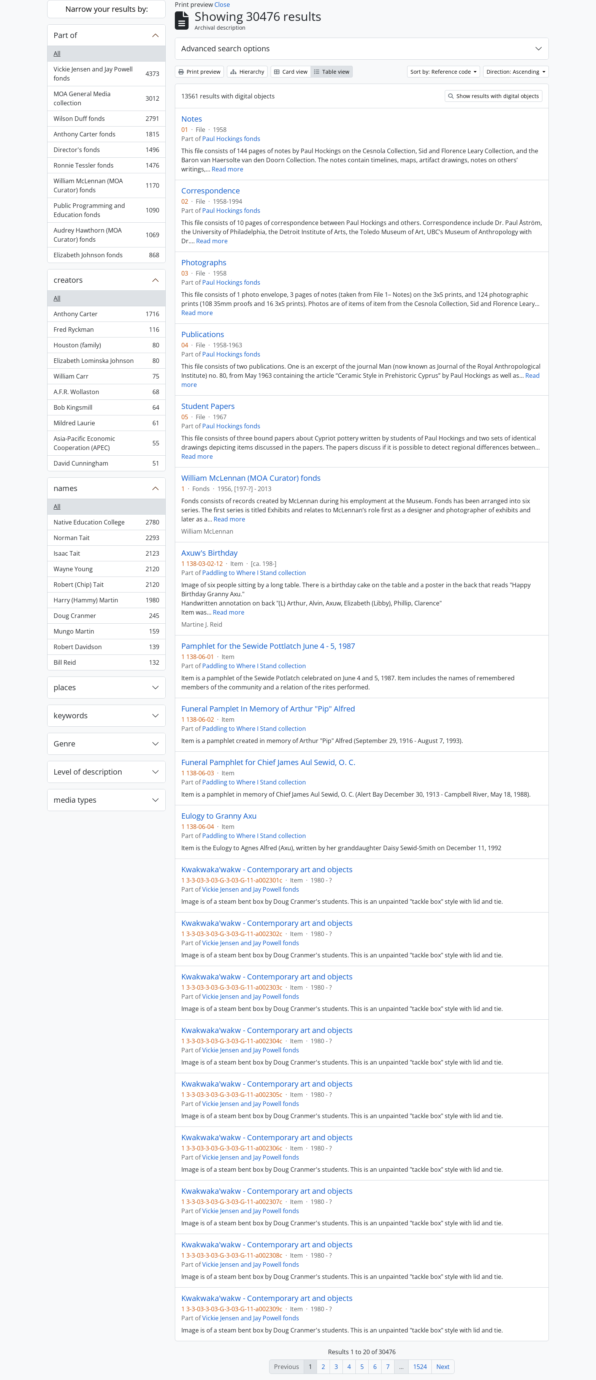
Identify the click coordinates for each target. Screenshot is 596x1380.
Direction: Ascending (514, 71)
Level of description (88, 772)
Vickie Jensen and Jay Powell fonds (106, 73)
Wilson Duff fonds (106, 120)
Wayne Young (106, 570)
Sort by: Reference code (441, 71)
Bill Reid (106, 664)
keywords (71, 715)
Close (222, 4)
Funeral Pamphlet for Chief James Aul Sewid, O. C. (268, 762)
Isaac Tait (106, 555)
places (65, 687)
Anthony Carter (106, 315)
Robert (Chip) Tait (106, 586)
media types (75, 800)
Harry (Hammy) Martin (106, 602)
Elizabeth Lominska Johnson (106, 362)
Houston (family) (106, 347)
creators (68, 280)
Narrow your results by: (106, 9)
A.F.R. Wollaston (106, 393)
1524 (420, 1367)
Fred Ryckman (106, 331)
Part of (65, 35)
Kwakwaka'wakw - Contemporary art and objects (267, 869)
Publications (202, 334)
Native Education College (106, 524)
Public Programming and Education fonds (106, 210)
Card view (291, 71)
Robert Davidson (106, 648)
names (66, 488)
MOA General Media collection (106, 98)
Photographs (204, 262)
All (57, 53)
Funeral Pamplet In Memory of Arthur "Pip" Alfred (268, 708)
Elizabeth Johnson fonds (106, 256)
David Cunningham (106, 465)
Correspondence (210, 190)
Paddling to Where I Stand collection (254, 573)
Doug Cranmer (106, 617)
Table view (331, 71)
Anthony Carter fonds (106, 136)
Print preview (199, 71)
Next (443, 1367)
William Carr (106, 378)
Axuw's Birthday (209, 553)
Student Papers (208, 406)
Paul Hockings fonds (231, 139)
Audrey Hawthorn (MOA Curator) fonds (106, 235)
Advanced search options (225, 48)
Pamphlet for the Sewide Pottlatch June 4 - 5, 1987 (268, 646)
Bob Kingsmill (106, 409)
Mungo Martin (106, 633)
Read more (227, 169)
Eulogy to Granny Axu (219, 816)
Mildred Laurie (106, 424)
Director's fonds (106, 151)
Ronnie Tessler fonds (106, 167)
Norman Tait (106, 539)
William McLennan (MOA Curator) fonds (106, 185)
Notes (191, 119)
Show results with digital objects (493, 96)
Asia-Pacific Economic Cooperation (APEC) (106, 443)
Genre (64, 743)
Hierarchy (247, 71)
